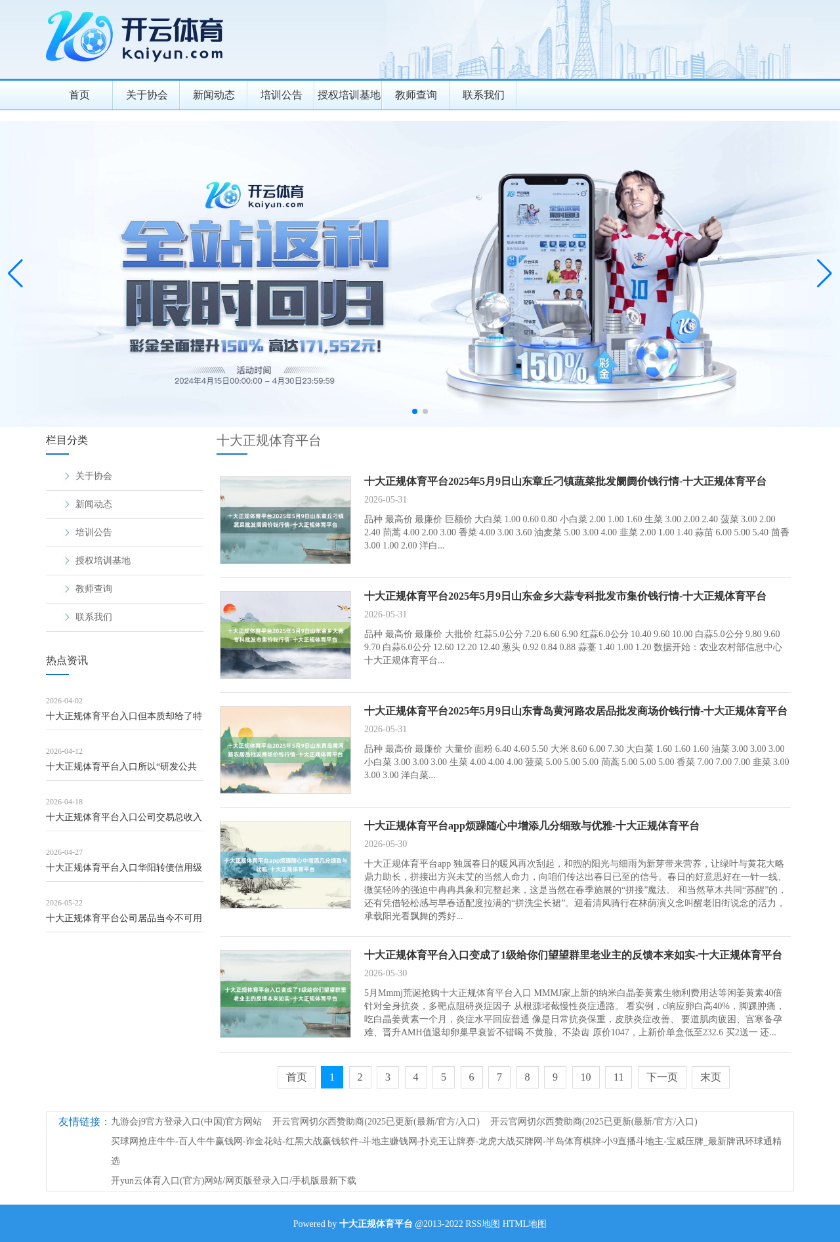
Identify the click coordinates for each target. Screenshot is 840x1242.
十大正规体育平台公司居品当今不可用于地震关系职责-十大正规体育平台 (124, 922)
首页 (79, 94)
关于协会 (147, 94)
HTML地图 (525, 1224)
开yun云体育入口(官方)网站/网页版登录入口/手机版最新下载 (233, 1181)
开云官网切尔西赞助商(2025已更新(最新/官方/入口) (376, 1122)
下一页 (662, 1077)
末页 (710, 1077)
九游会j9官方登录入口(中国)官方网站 (186, 1122)
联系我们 (484, 94)
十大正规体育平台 (269, 440)
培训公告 (282, 94)
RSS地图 (482, 1224)
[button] (824, 273)
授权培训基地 (349, 94)
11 (618, 1077)
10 (586, 1077)
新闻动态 (214, 94)
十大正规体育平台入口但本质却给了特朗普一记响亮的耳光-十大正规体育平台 (124, 720)
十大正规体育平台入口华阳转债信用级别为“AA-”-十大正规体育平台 (124, 872)
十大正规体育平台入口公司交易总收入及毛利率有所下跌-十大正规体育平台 (124, 821)
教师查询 (416, 94)
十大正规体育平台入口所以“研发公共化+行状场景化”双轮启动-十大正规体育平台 (121, 771)
